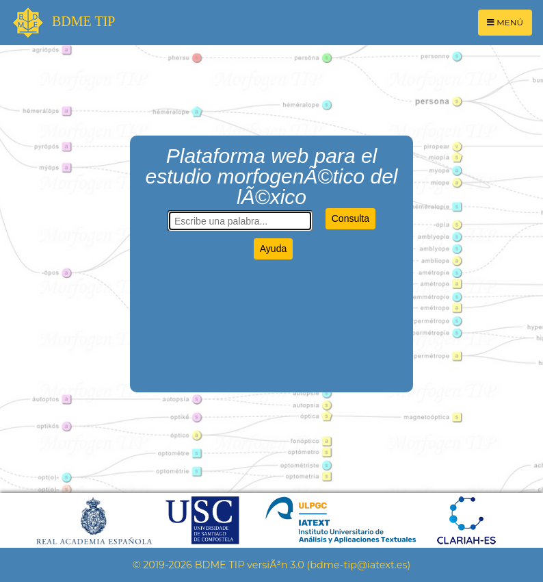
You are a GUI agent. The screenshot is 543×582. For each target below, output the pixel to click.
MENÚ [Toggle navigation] (505, 22)
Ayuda (273, 248)
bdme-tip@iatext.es (358, 565)
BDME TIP (63, 22)
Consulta (350, 218)
